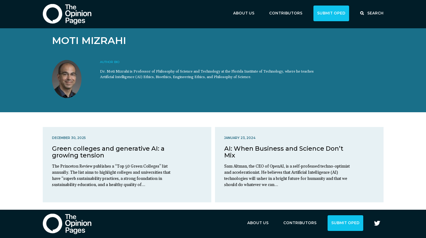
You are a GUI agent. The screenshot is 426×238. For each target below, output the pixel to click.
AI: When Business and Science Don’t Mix (283, 152)
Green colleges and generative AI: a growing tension (108, 152)
